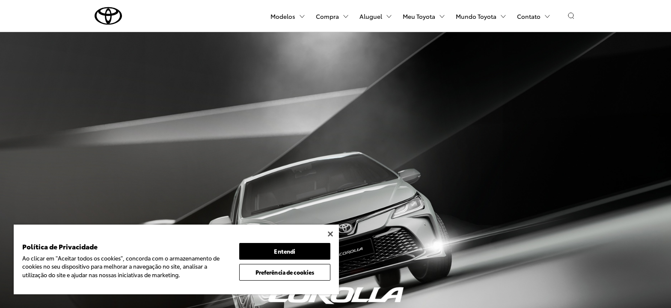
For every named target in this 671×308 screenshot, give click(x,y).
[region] (176, 259)
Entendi (284, 251)
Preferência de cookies (285, 272)
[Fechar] (330, 234)
